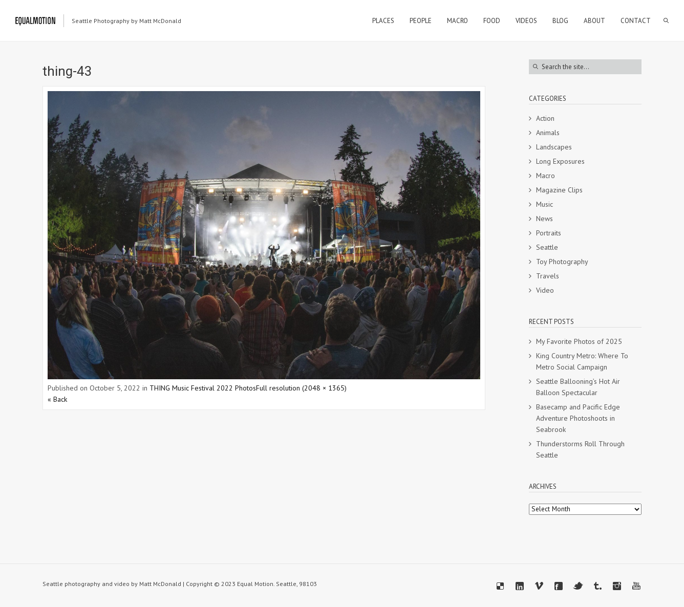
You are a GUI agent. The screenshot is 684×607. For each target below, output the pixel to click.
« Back (57, 399)
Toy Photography (562, 261)
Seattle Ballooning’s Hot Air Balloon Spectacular (578, 387)
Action (545, 118)
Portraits (548, 232)
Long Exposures (560, 161)
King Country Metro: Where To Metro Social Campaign (582, 361)
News (544, 218)
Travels (547, 275)
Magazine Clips (559, 189)
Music (544, 204)
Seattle (547, 247)
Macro (545, 175)
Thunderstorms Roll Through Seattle (580, 449)
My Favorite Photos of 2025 (579, 341)
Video (545, 290)
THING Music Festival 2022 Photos (202, 388)
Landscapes (554, 146)
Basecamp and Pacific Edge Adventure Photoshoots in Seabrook (578, 418)
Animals (548, 132)
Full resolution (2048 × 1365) (301, 388)
